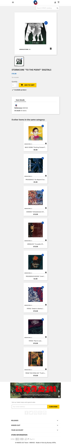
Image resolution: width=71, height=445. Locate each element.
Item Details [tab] (20, 100)
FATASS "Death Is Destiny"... (35, 308)
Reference (18, 108)
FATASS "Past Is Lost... (35, 341)
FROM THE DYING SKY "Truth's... (35, 373)
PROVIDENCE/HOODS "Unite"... (35, 276)
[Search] (47, 8)
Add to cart (27, 85)
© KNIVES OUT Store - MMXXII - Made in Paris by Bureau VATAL (35, 442)
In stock (17, 111)
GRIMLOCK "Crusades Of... (35, 244)
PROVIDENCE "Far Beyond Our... (35, 179)
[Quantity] (14, 85)
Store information (19, 435)
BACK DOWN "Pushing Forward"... (35, 147)
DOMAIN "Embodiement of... (35, 212)
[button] (14, 390)
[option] (35, 390)
